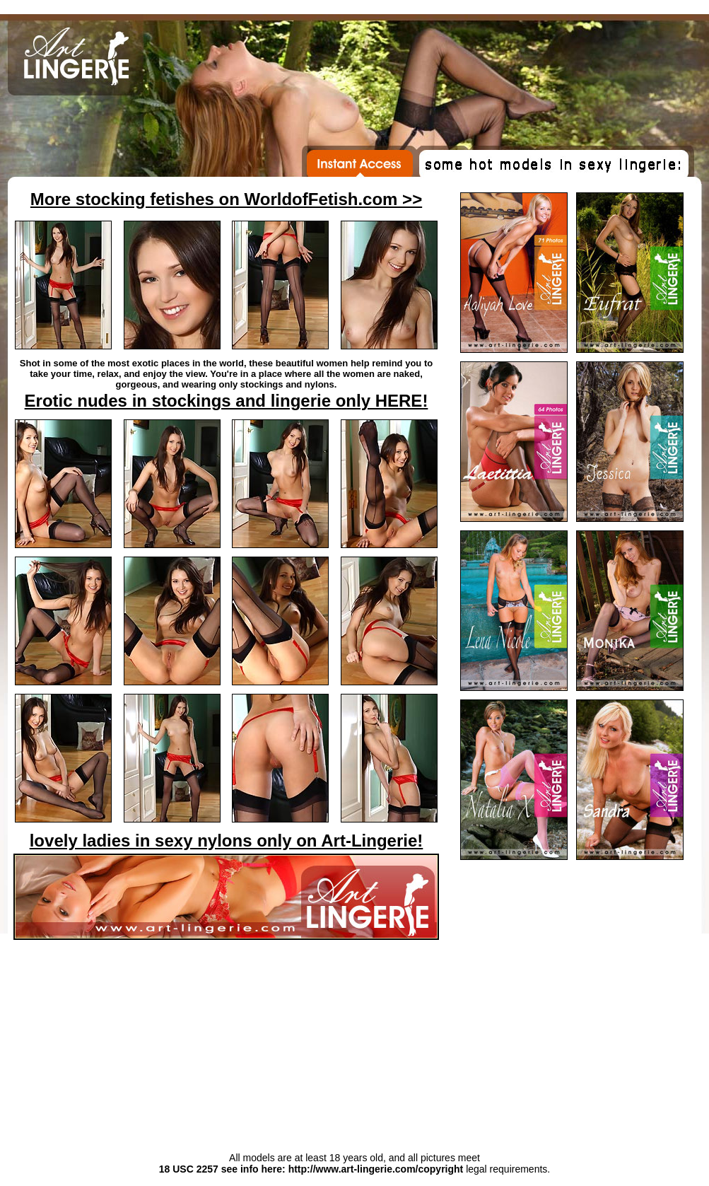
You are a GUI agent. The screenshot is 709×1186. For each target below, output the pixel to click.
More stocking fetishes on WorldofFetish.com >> (226, 199)
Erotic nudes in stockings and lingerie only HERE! (226, 400)
